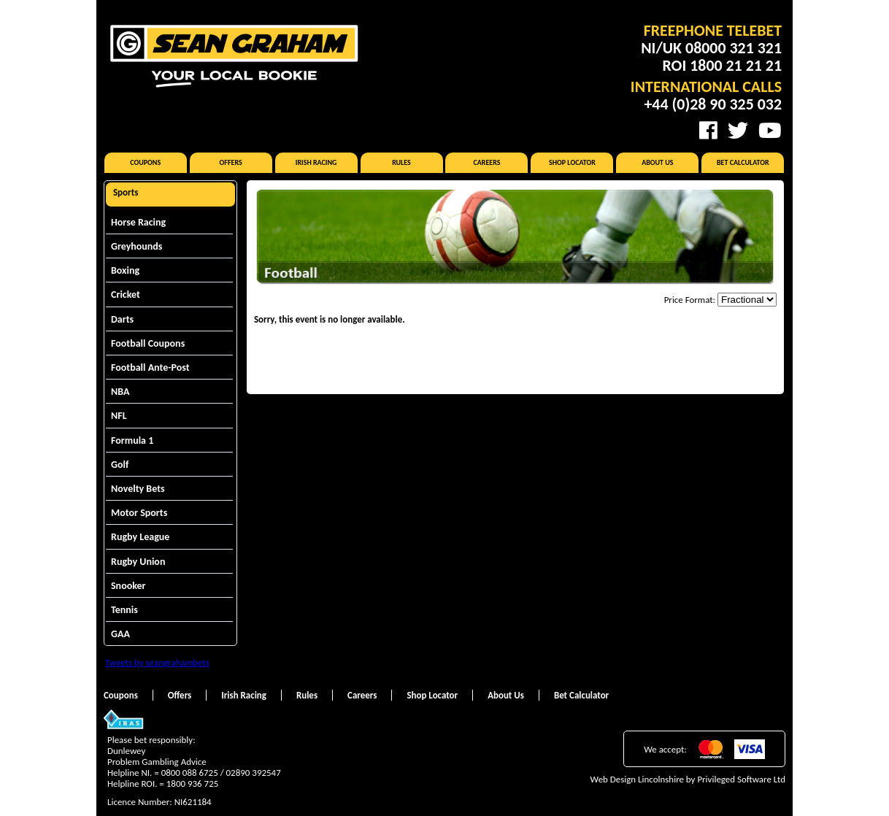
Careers (486, 162)
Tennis (124, 610)
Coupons (145, 162)
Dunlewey (126, 750)
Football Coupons (148, 343)
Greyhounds (136, 246)
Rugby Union (138, 561)
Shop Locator (572, 162)
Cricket (125, 294)
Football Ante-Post (150, 367)
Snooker (128, 586)
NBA (120, 391)
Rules (401, 162)
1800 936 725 (192, 783)
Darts (122, 319)
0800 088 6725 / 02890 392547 (221, 772)
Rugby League (140, 537)
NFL (119, 415)
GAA (120, 634)
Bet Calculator (743, 162)
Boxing (125, 270)
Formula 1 (132, 440)
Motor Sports (139, 513)
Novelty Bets (138, 488)
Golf (119, 464)
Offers (231, 162)
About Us (657, 162)
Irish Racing (316, 162)
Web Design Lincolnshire (637, 779)
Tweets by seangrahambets (157, 662)
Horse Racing (138, 222)
